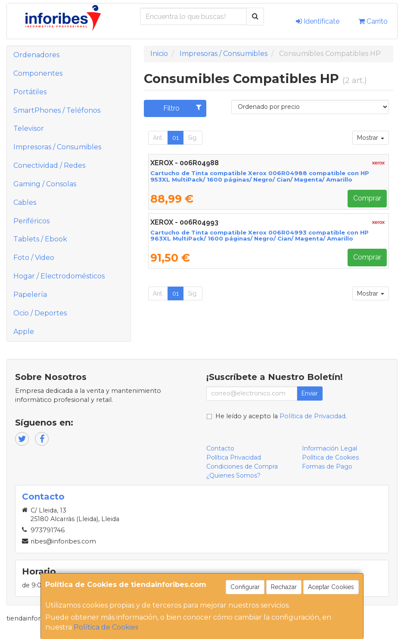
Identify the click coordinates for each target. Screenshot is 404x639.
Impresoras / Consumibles (57, 147)
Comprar (367, 198)
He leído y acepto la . (281, 416)
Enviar (309, 393)
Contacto (220, 448)
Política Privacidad (233, 457)
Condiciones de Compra (242, 466)
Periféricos (31, 221)
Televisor (28, 128)
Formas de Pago (327, 466)
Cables (24, 202)
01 (175, 137)
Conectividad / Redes (49, 165)
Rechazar (284, 586)
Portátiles (30, 92)
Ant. (158, 137)
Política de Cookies (106, 627)
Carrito (373, 21)
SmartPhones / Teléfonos (56, 110)
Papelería (30, 294)
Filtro (182, 108)
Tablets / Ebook (40, 239)
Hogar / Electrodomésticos (59, 276)
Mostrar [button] (370, 137)
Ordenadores (36, 55)
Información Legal (329, 448)
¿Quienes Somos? (233, 475)
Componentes (37, 73)
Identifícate (317, 21)
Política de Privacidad (312, 416)
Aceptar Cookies (331, 586)
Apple (23, 331)
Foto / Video (33, 257)
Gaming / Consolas (44, 184)
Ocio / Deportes (40, 313)
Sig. (193, 137)
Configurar (245, 586)
